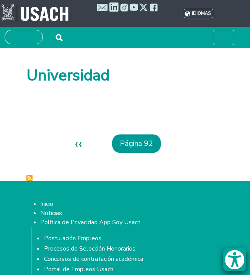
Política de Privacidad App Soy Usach (90, 222)
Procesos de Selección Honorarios (90, 248)
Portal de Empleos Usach (78, 269)
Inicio (46, 204)
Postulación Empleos (72, 238)
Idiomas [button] (201, 13)
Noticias (51, 213)
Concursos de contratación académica (93, 259)
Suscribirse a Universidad (29, 178)
